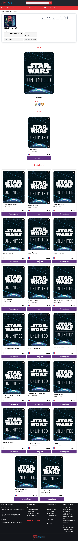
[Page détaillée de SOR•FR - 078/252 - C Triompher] (64, 424)
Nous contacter (50, 511)
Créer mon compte (33, 521)
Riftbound (65, 522)
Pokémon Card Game (68, 529)
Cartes (15, 8)
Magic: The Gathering (68, 525)
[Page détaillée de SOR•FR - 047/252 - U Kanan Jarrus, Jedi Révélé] (39, 329)
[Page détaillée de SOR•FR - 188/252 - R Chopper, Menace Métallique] (14, 187)
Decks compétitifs (31, 515)
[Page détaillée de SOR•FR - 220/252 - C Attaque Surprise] (64, 377)
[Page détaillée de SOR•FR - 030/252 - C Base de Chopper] (39, 132)
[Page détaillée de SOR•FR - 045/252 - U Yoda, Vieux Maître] (39, 282)
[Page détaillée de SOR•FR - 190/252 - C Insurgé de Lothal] (39, 187)
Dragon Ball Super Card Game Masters (68, 510)
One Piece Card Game (68, 527)
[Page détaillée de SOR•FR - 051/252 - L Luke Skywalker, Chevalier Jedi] (39, 376)
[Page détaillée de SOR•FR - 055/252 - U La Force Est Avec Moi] (39, 424)
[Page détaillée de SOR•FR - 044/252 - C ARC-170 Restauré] (14, 234)
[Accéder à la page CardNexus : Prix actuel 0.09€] (13, 450)
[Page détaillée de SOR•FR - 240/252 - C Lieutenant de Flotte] (64, 234)
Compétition (53, 8)
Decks (21, 8)
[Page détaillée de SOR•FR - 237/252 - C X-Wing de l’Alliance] (64, 187)
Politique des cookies (52, 515)
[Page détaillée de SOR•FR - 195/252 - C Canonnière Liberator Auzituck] (14, 329)
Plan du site (49, 517)
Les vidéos (29, 518)
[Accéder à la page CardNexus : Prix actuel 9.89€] (39, 403)
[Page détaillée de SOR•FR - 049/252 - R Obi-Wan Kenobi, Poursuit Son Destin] (14, 377)
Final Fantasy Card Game (69, 520)
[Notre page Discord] (48, 524)
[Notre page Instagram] (50, 524)
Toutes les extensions (32, 508)
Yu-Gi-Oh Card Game (68, 531)
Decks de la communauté (33, 513)
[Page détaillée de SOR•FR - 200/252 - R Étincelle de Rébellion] (14, 424)
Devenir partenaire (51, 508)
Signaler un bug (50, 513)
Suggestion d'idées (51, 509)
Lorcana (65, 524)
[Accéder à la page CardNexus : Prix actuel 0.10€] (52, 498)
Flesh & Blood (66, 518)
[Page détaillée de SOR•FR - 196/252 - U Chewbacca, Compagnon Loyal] (64, 329)
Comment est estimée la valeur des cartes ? (11, 522)
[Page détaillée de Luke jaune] (39, 73)
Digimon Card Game (68, 516)
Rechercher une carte (32, 509)
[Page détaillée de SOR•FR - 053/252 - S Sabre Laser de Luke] (26, 472)
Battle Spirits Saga (67, 508)
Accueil (2, 11)
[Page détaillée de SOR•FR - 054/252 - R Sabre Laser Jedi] (52, 472)
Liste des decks (8, 11)
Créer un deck (30, 511)
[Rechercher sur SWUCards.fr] (50, 2)
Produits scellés (31, 517)
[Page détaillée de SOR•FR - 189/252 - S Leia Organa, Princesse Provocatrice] (39, 234)
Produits (29, 8)
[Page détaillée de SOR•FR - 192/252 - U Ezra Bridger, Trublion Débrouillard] (64, 282)
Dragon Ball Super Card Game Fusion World (68, 514)
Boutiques (37, 8)
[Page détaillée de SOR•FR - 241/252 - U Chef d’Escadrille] (14, 282)
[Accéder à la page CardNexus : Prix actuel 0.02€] (39, 156)
